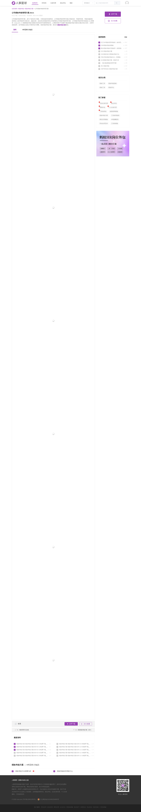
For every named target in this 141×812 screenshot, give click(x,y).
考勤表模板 (69, 807)
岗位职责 (50, 807)
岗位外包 (63, 3)
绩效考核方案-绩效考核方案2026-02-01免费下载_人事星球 (32, 753)
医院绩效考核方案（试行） (82, 730)
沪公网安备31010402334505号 (48, 799)
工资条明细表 (115, 115)
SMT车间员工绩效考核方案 (112, 69)
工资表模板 (114, 123)
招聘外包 (102, 107)
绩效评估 (111, 87)
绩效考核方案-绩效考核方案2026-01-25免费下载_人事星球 (32, 756)
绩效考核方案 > (29, 8)
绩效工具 (102, 83)
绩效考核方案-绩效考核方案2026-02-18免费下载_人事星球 (32, 750)
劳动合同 (43, 807)
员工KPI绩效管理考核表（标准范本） (112, 42)
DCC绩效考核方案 (112, 51)
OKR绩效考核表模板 (112, 45)
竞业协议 (89, 807)
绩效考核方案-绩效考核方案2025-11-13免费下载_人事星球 (75, 756)
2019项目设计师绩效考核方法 (112, 54)
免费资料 (35, 3)
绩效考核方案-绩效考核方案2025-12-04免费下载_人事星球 (75, 747)
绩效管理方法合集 (22, 730)
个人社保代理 (112, 107)
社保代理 (53, 3)
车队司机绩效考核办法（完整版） (112, 57)
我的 (71, 3)
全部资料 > (15, 8)
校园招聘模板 (114, 111)
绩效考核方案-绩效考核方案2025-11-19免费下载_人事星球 (75, 753)
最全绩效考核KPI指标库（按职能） (112, 48)
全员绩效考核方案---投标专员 (112, 60)
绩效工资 (102, 87)
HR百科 (44, 3)
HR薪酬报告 (115, 119)
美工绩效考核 (112, 66)
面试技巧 (77, 807)
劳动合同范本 (104, 123)
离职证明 (56, 807)
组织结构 (96, 807)
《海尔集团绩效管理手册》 (112, 63)
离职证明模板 (104, 119)
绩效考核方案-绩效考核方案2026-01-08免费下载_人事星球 (75, 744)
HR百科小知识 (27, 30)
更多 (125, 37)
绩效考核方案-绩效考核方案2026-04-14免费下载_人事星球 (32, 747)
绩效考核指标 (112, 83)
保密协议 (83, 807)
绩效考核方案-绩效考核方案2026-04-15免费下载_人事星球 (32, 744)
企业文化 (63, 807)
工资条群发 (103, 111)
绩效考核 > (21, 8)
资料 (14, 30)
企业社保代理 (104, 103)
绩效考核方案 (61, 25)
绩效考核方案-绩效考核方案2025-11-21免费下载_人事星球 (75, 750)
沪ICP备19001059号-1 (29, 799)
